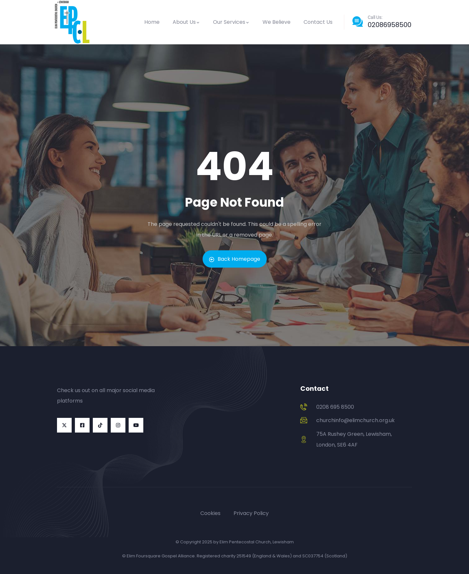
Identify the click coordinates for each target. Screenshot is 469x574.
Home (152, 22)
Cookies (210, 513)
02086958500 (389, 24)
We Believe (277, 22)
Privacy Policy (251, 513)
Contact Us (318, 22)
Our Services (231, 22)
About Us (186, 22)
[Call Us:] (357, 21)
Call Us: (375, 17)
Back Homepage (234, 259)
